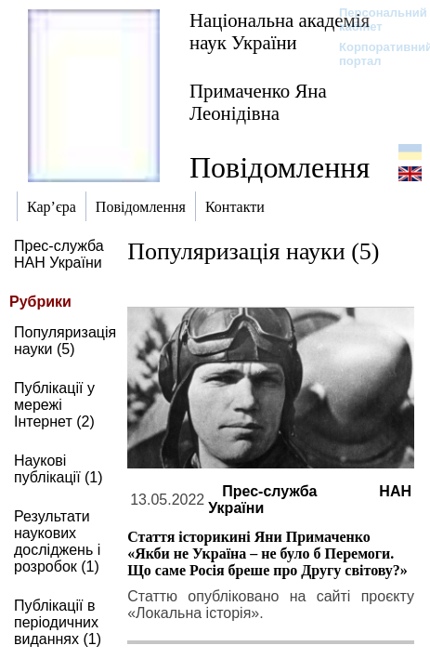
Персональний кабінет (374, 19)
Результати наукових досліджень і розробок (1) (57, 541)
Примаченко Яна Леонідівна (258, 102)
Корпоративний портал (374, 54)
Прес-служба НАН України (59, 254)
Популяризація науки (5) (65, 340)
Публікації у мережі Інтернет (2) (54, 404)
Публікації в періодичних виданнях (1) (57, 622)
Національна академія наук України (279, 31)
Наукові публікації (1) (58, 469)
